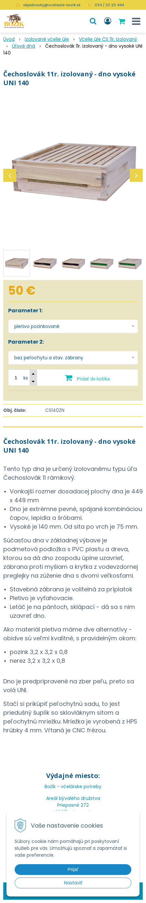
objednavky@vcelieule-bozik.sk (52, 5)
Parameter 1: (25, 310)
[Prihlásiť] (107, 21)
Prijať (73, 869)
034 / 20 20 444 (109, 5)
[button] (93, 21)
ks (25, 378)
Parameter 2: (26, 342)
